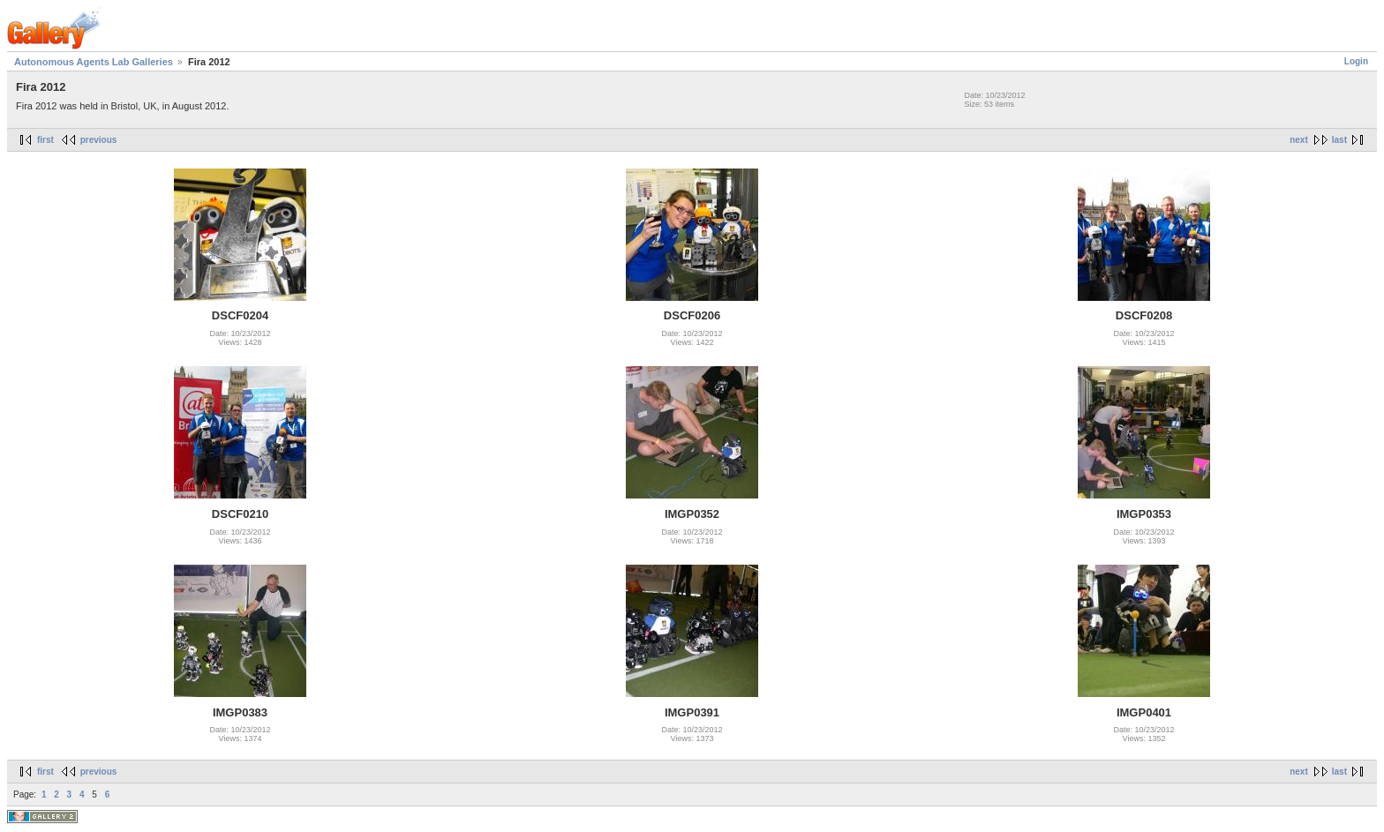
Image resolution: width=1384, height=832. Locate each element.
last (1339, 140)
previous (98, 140)
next (1299, 140)
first (45, 140)
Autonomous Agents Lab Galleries (93, 61)
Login (1356, 61)
